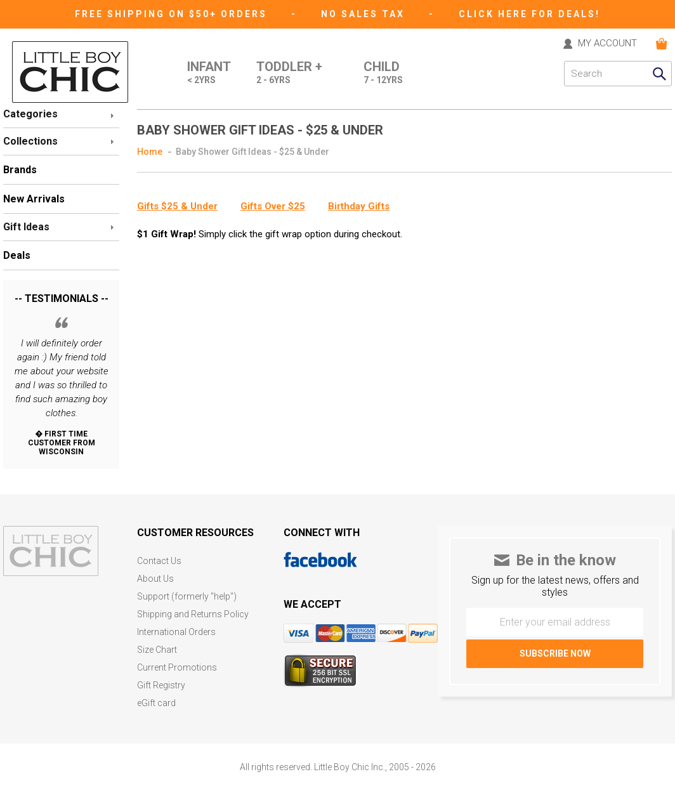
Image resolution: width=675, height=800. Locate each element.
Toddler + (289, 73)
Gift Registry (161, 685)
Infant (209, 73)
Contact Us (159, 561)
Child (383, 73)
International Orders (176, 632)
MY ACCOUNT (607, 44)
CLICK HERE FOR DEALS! (529, 14)
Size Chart (157, 650)
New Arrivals (34, 199)
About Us (155, 579)
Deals (16, 255)
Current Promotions (177, 668)
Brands (20, 170)
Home (149, 151)
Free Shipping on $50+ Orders (173, 14)
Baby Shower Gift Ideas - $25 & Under (252, 151)
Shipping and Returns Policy (193, 614)
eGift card (156, 703)
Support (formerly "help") (187, 597)
